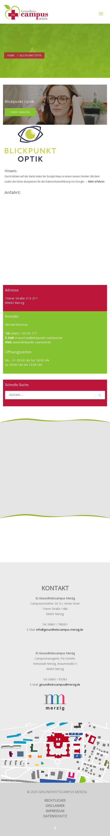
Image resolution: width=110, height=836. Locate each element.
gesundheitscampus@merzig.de (59, 684)
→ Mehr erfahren (94, 181)
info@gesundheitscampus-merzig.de (59, 629)
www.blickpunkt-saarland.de (31, 342)
